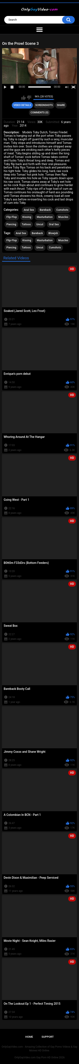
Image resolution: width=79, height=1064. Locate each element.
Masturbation (45, 217)
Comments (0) (39, 112)
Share (61, 105)
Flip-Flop (12, 217)
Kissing (27, 217)
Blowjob (53, 233)
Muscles (63, 217)
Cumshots (62, 209)
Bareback (45, 209)
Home (29, 1036)
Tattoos (26, 224)
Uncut (39, 224)
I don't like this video (29, 97)
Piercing (11, 224)
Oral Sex (54, 224)
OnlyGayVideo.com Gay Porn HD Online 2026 (39, 1057)
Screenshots (44, 105)
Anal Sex (29, 209)
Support (48, 1036)
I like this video (23, 97)
